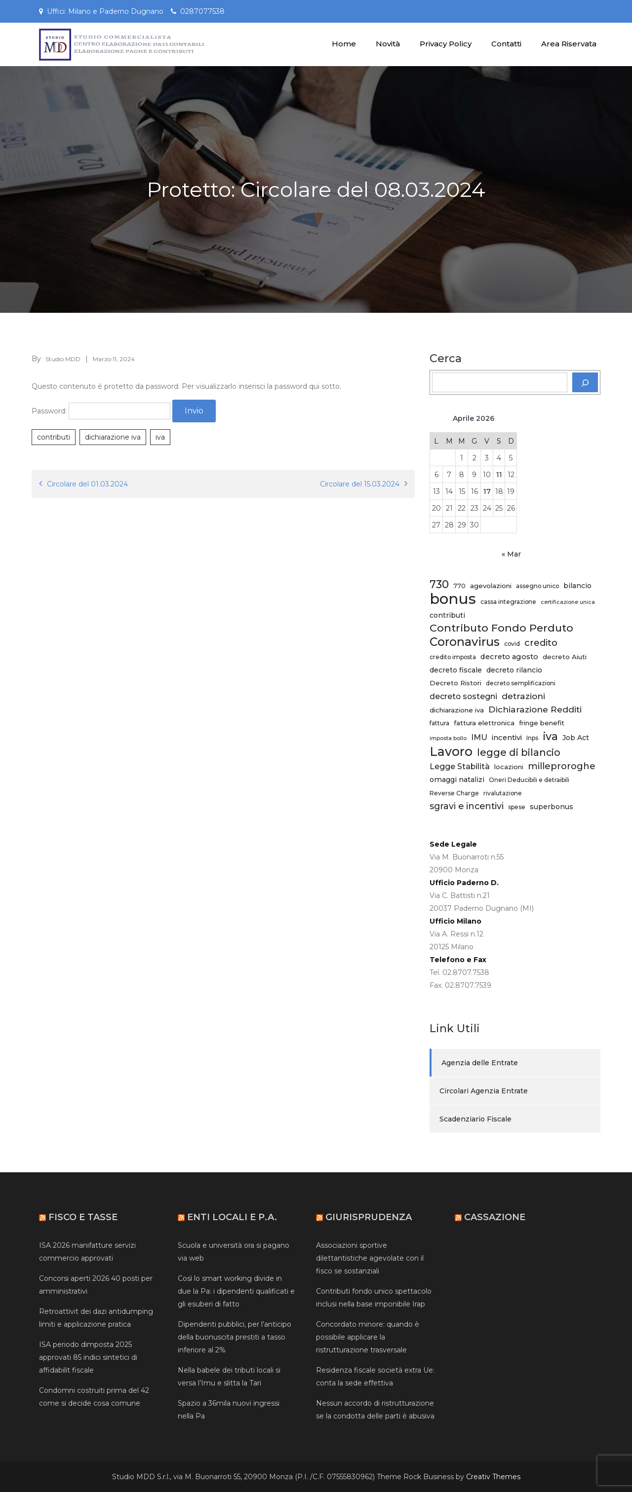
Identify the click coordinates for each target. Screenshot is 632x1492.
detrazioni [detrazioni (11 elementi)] (523, 696)
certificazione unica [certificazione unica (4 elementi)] (568, 602)
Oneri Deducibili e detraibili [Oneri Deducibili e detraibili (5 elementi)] (529, 779)
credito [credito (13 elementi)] (540, 642)
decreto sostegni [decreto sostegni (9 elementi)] (463, 696)
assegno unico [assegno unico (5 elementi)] (537, 586)
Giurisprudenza (368, 1217)
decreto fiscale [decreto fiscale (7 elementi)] (456, 670)
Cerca (446, 358)
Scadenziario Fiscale (475, 1119)
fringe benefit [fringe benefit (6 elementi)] (541, 723)
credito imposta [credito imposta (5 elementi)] (453, 657)
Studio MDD (62, 359)
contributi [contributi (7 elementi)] (447, 615)
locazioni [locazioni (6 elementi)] (508, 767)
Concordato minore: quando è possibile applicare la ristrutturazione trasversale (367, 1337)
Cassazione (494, 1217)
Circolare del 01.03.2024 (87, 484)
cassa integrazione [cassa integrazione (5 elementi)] (508, 601)
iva (160, 437)
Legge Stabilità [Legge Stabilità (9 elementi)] (460, 766)
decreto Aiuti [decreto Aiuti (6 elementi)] (565, 657)
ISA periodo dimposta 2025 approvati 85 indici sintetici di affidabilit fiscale (88, 1357)
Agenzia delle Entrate (479, 1062)
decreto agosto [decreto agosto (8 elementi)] (509, 656)
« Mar (511, 554)
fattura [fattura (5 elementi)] (439, 723)
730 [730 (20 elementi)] (439, 584)
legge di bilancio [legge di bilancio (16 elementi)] (518, 752)
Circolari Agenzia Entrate (483, 1090)
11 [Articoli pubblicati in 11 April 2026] (499, 474)
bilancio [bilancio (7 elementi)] (577, 585)
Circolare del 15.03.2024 (359, 484)
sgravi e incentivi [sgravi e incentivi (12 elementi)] (467, 806)
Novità (388, 43)
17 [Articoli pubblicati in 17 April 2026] (487, 491)
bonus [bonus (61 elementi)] (453, 599)
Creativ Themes (493, 1476)
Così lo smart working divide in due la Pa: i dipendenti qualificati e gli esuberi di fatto (236, 1291)
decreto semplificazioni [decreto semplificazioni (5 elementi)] (520, 683)
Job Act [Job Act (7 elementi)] (575, 737)
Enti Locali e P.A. (232, 1217)
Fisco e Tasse (83, 1217)
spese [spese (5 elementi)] (516, 807)
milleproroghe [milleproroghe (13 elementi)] (561, 766)
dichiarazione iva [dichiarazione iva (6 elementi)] (457, 710)
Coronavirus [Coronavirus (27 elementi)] (465, 641)
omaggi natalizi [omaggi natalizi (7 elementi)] (457, 779)
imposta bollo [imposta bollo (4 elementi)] (448, 738)
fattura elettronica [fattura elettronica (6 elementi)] (484, 723)
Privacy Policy (446, 43)
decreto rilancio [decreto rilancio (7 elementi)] (514, 670)
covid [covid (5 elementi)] (512, 643)
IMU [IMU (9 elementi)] (479, 737)
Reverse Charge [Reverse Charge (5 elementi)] (454, 793)
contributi (53, 437)
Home (344, 43)
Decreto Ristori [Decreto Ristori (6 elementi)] (455, 683)
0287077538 (202, 11)
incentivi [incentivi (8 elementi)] (507, 737)
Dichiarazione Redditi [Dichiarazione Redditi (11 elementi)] (535, 709)
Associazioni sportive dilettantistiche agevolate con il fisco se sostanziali (370, 1258)
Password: (101, 411)
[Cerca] (585, 382)
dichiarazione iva (113, 437)
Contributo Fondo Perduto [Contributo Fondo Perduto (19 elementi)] (501, 628)
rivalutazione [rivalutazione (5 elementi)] (502, 793)
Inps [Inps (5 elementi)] (532, 738)
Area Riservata (568, 43)
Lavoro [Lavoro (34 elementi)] (451, 751)
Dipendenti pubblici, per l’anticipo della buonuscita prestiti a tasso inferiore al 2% (234, 1337)
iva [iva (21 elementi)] (550, 736)
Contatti (506, 43)
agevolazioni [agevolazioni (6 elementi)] (491, 586)
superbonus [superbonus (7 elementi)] (551, 806)
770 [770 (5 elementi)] (459, 586)
